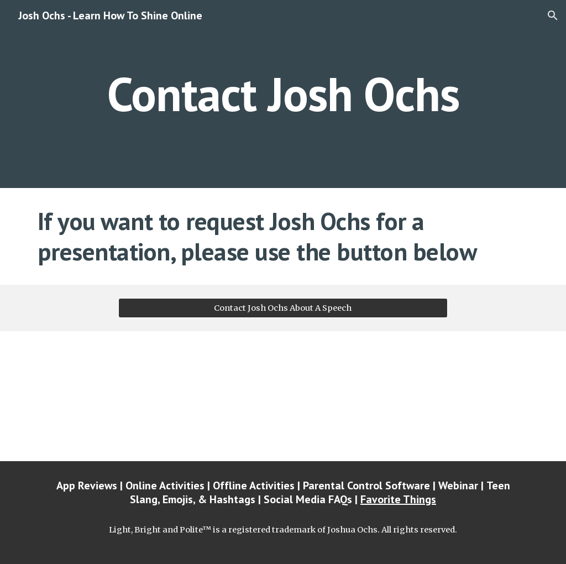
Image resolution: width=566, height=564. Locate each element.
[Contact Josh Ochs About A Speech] (283, 308)
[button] (552, 15)
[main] (283, 94)
